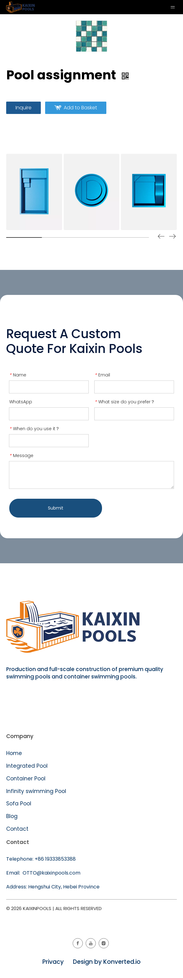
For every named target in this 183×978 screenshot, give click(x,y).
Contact (17, 829)
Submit (55, 508)
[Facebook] (78, 943)
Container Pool (25, 778)
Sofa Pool (18, 803)
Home (14, 753)
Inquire (23, 107)
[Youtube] (91, 943)
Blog (12, 816)
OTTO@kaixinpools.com (50, 872)
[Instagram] (104, 943)
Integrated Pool (27, 766)
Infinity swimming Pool (36, 791)
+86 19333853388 (55, 859)
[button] (172, 237)
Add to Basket (80, 107)
